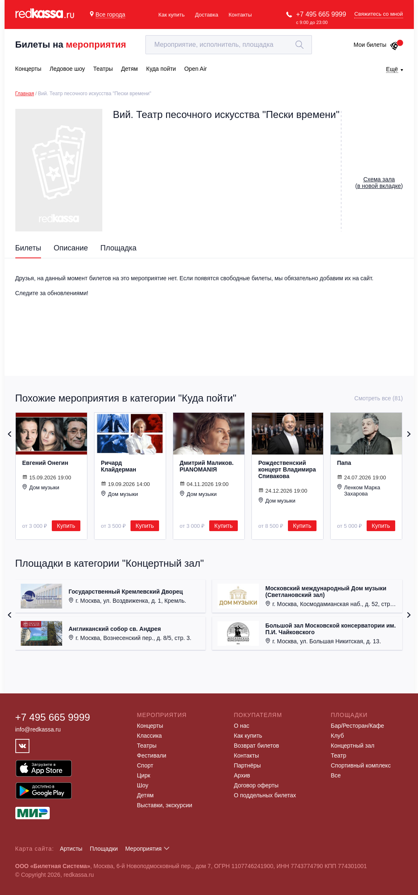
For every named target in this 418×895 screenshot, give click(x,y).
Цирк (143, 775)
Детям (145, 795)
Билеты (28, 248)
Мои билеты (376, 45)
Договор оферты (256, 785)
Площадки (104, 848)
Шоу (142, 785)
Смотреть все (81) (378, 398)
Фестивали (152, 755)
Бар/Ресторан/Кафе (357, 725)
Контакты (240, 15)
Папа (344, 463)
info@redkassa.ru (38, 729)
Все (336, 775)
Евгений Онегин (45, 463)
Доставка (206, 15)
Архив (242, 775)
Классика (149, 735)
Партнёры (247, 765)
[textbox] (228, 44)
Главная (24, 93)
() (379, 182)
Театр (338, 755)
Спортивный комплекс (361, 765)
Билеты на (70, 44)
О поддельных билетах (265, 795)
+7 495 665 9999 (321, 14)
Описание (70, 248)
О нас (241, 725)
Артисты (71, 848)
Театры (147, 745)
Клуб (337, 735)
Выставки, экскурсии (165, 805)
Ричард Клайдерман (118, 466)
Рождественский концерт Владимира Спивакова (287, 469)
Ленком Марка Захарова (358, 490)
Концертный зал (353, 745)
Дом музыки (41, 487)
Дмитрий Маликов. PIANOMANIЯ (207, 466)
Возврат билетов (256, 745)
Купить (66, 525)
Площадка (118, 248)
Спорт (145, 765)
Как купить (171, 15)
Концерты (150, 725)
